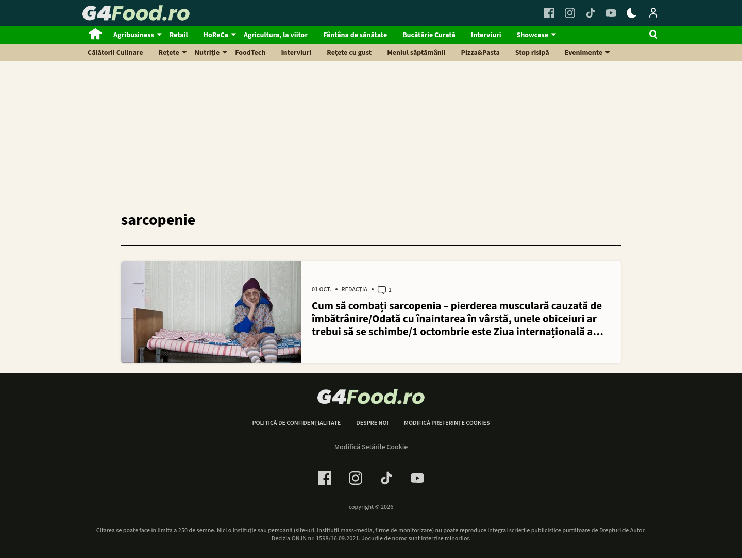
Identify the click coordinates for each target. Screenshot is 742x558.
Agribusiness (133, 35)
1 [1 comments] (385, 290)
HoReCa (216, 35)
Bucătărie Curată (429, 35)
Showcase (532, 35)
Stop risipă (532, 52)
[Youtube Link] (611, 13)
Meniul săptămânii (416, 52)
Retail (179, 35)
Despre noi (372, 423)
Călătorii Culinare (115, 52)
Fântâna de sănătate (355, 35)
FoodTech (250, 52)
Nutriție (207, 52)
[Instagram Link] (570, 13)
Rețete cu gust (349, 52)
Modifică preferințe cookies (447, 423)
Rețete (169, 52)
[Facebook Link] (549, 13)
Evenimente (583, 52)
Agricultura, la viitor (276, 35)
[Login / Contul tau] (653, 13)
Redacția (354, 289)
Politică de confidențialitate (296, 423)
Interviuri (486, 35)
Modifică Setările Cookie (371, 447)
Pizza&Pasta (480, 52)
